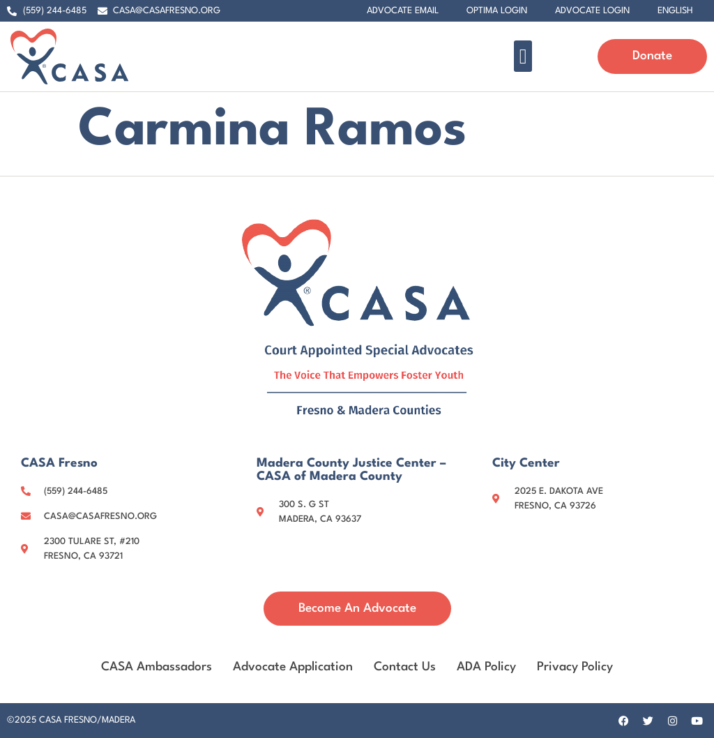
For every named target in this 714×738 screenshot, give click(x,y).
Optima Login (496, 10)
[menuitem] (675, 11)
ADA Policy (486, 667)
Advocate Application (293, 667)
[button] (523, 56)
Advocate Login (592, 10)
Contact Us (405, 667)
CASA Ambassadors (156, 667)
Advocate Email (403, 10)
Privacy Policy (575, 667)
